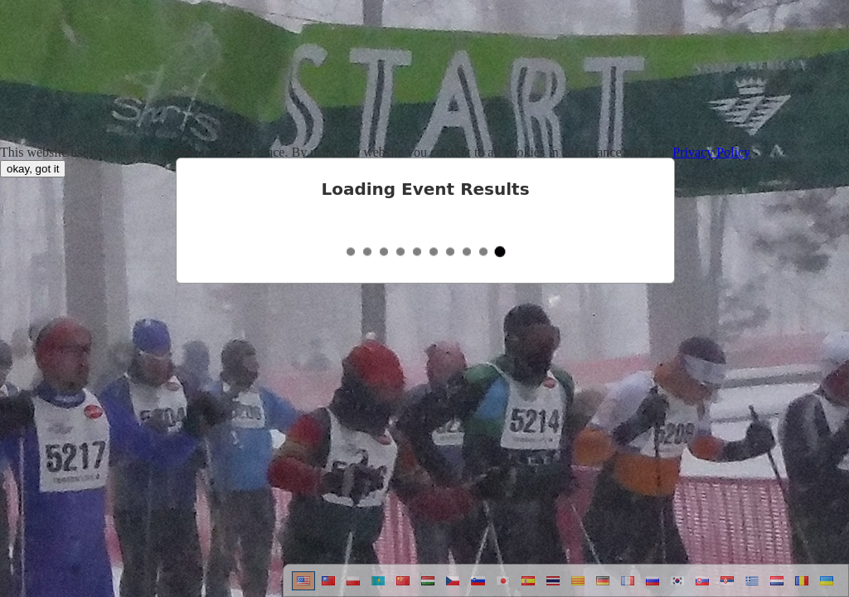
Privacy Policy (711, 152)
